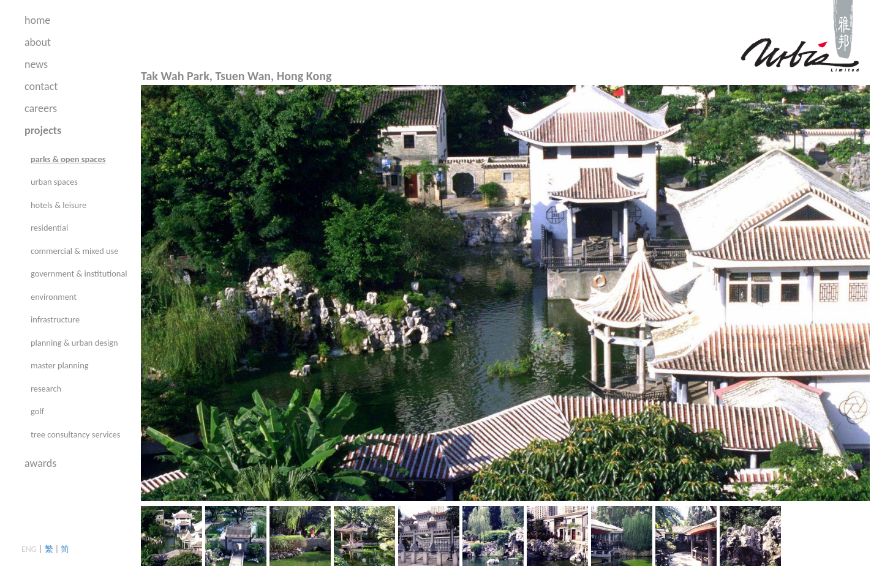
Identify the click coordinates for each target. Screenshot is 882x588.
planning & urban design (74, 342)
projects (42, 130)
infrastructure (55, 319)
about (37, 42)
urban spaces (54, 181)
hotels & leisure (58, 204)
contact (41, 86)
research (46, 388)
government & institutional (79, 273)
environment (54, 296)
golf (37, 411)
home (37, 20)
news (36, 64)
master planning (59, 365)
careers (40, 108)
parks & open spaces (68, 159)
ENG (29, 549)
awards (40, 463)
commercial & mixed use (74, 250)
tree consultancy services (75, 434)
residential (49, 227)
